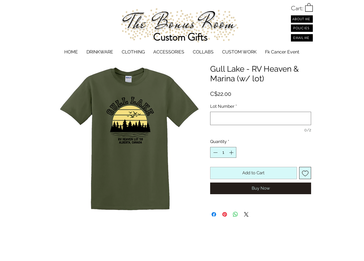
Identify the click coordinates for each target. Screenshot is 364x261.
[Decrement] (215, 152)
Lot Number (223, 106)
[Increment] (232, 152)
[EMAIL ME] (302, 38)
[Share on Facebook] (213, 214)
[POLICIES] (302, 28)
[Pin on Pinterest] (224, 214)
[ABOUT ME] (302, 19)
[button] (309, 7)
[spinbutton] (223, 152)
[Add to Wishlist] (305, 173)
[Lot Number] (260, 118)
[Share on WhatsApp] (235, 214)
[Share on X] (246, 214)
